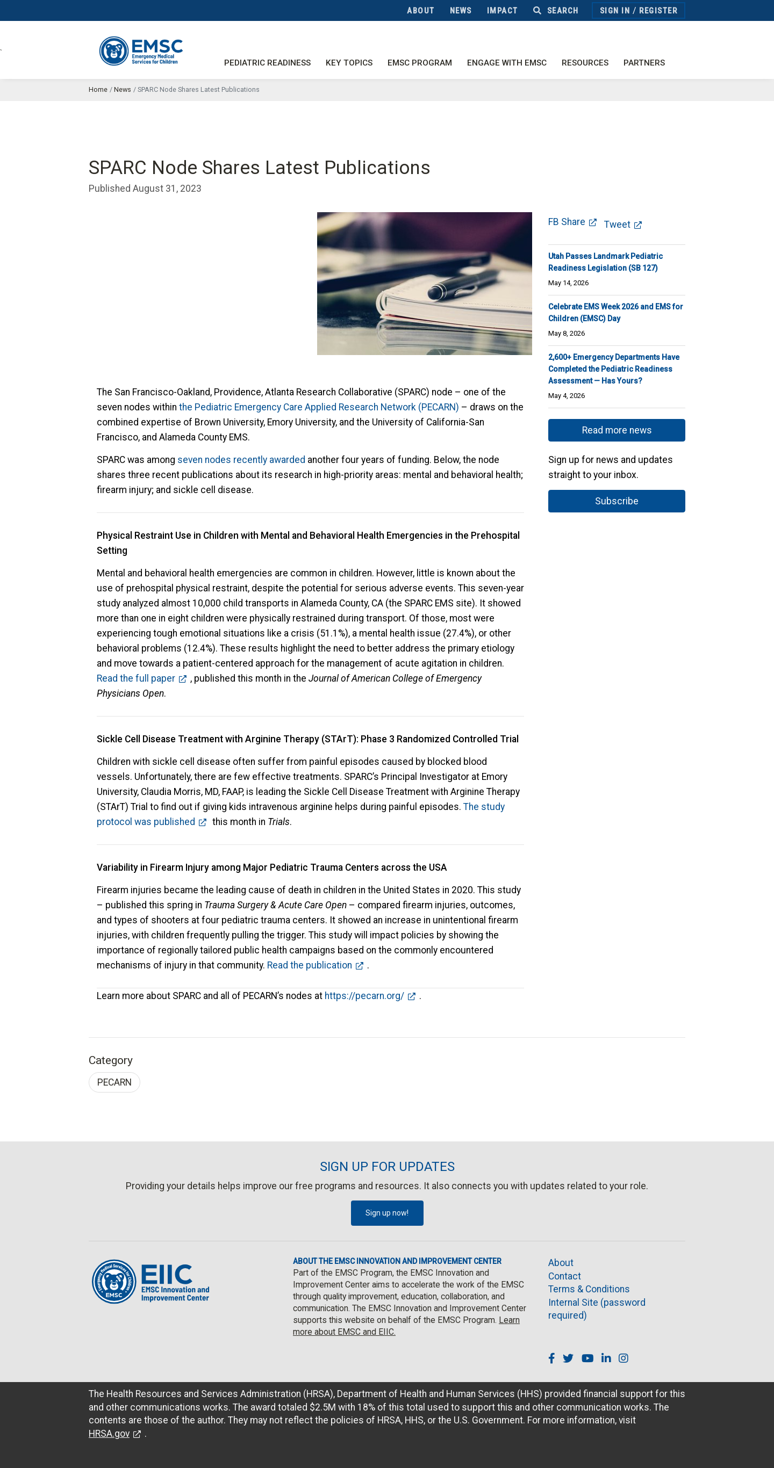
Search (556, 11)
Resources (585, 63)
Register (658, 11)
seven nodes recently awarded (241, 459)
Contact (564, 1276)
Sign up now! (387, 1213)
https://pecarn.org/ (364, 995)
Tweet (617, 224)
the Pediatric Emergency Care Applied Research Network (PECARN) (319, 407)
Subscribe (617, 501)
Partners (644, 63)
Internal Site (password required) (597, 1309)
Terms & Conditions (589, 1289)
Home (98, 89)
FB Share (566, 221)
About (421, 11)
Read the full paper (136, 678)
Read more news (617, 430)
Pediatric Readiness (267, 63)
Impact (502, 11)
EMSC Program (420, 63)
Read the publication (309, 965)
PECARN (114, 1082)
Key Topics (349, 63)
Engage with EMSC (507, 63)
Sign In (615, 11)
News (461, 11)
